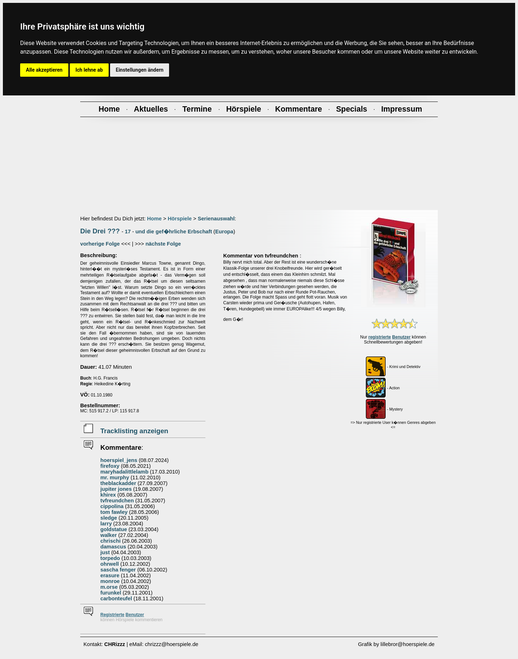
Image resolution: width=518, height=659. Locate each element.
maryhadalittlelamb (124, 472)
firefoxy (109, 466)
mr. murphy (114, 477)
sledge (108, 518)
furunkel (110, 593)
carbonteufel (116, 598)
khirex (108, 495)
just (105, 552)
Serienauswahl (216, 218)
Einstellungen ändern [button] (140, 70)
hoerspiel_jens (118, 460)
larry (106, 523)
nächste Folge (163, 244)
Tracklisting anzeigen (134, 431)
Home (154, 218)
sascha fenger (118, 570)
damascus (113, 547)
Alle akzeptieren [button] (44, 70)
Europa (224, 231)
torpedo (110, 558)
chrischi (110, 541)
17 (128, 231)
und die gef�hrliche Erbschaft (173, 231)
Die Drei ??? (100, 231)
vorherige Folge (100, 244)
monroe (110, 581)
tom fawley (114, 512)
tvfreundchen (117, 500)
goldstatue (113, 529)
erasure (109, 575)
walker (108, 535)
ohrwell (109, 564)
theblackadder (118, 483)
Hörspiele (180, 218)
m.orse (109, 587)
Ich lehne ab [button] (89, 70)
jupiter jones (116, 489)
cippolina (111, 506)
